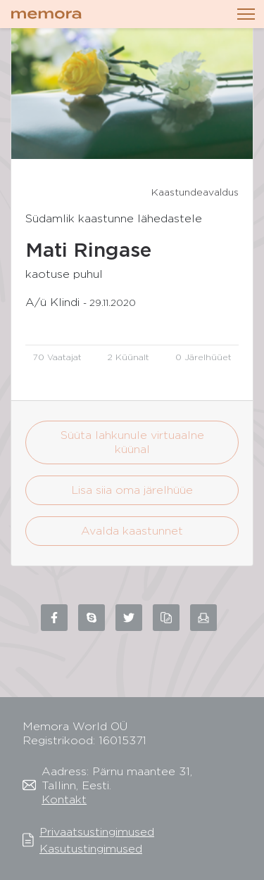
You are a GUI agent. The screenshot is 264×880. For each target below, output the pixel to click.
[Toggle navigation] (246, 14)
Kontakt (64, 799)
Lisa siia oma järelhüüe (132, 490)
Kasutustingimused (90, 849)
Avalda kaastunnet (132, 531)
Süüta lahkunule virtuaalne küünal (132, 442)
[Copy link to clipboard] (166, 617)
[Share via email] (203, 617)
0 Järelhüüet (203, 357)
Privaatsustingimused (96, 832)
